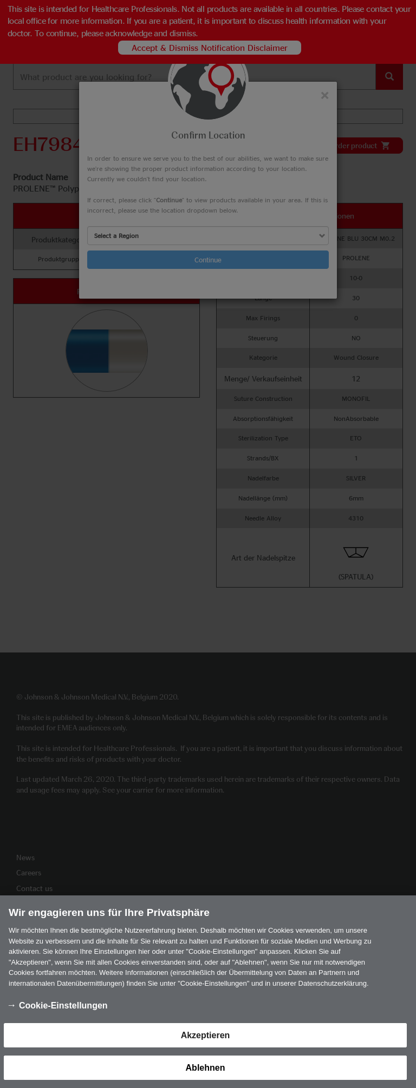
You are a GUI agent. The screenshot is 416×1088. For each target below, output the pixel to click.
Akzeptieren (205, 1041)
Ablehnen (205, 1074)
